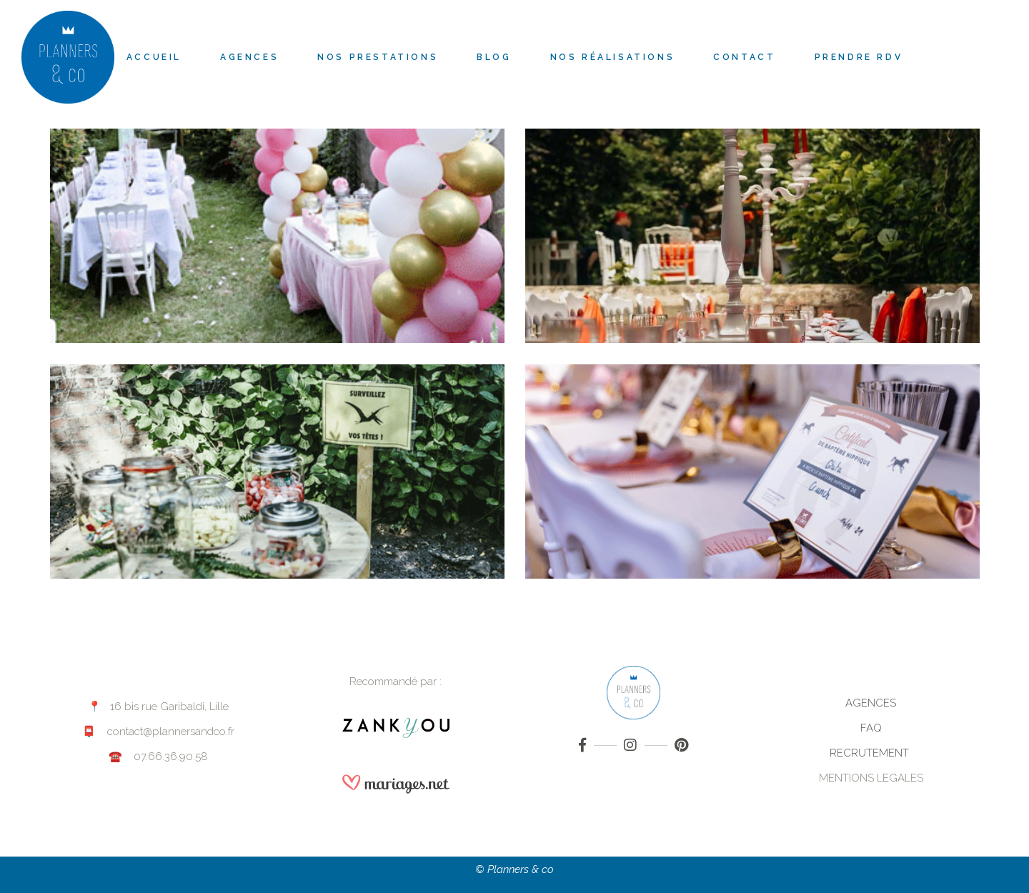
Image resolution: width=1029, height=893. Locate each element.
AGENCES (870, 703)
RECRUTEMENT (871, 753)
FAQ (871, 728)
